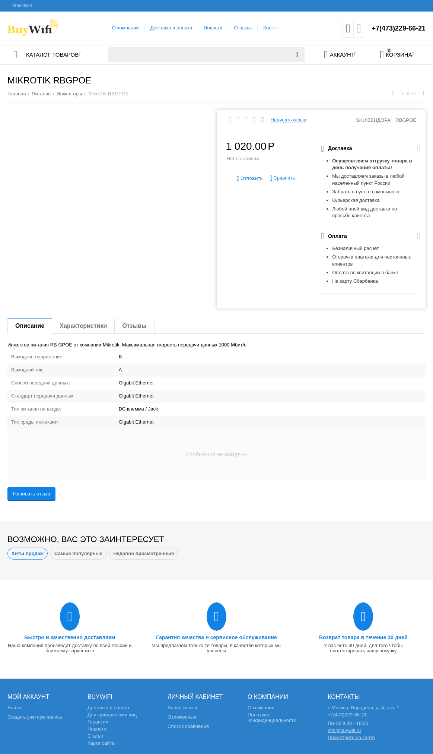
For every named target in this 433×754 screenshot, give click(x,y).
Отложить (249, 178)
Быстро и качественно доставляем (69, 637)
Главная (16, 93)
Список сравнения (188, 726)
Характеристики (83, 326)
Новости (213, 28)
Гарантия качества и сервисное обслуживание (216, 637)
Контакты (273, 28)
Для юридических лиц (112, 714)
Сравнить (282, 178)
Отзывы (243, 28)
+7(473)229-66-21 (399, 28)
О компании (125, 28)
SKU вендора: (374, 120)
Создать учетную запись (34, 717)
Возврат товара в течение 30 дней (363, 637)
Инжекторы (69, 93)
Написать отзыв (288, 120)
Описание (29, 326)
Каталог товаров (52, 55)
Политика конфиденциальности (272, 717)
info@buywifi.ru (344, 730)
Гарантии (97, 722)
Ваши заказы (182, 707)
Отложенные (182, 717)
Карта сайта (101, 743)
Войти (14, 707)
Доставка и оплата (171, 28)
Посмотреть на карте (351, 737)
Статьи (95, 736)
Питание (41, 93)
